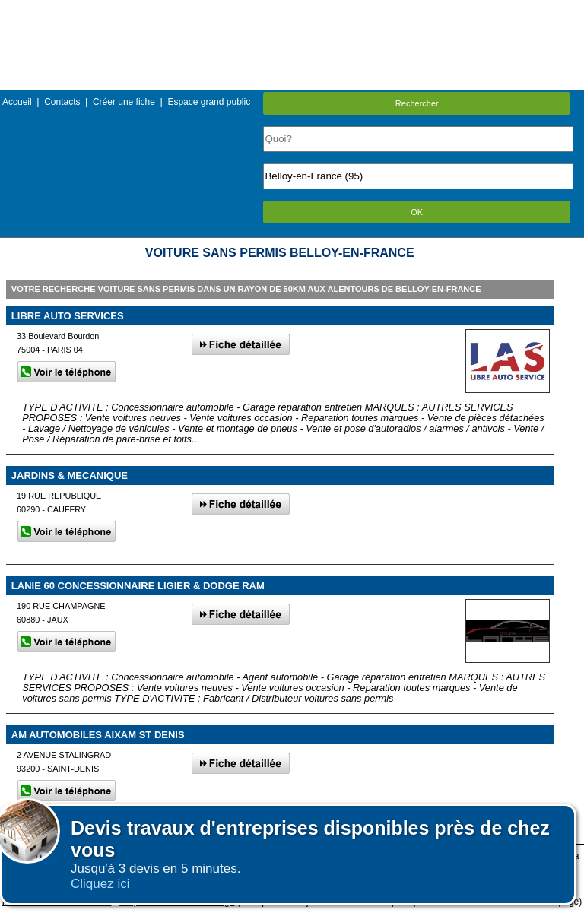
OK (417, 212)
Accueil (17, 102)
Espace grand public (208, 102)
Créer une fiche (124, 102)
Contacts (62, 102)
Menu (292, 11)
